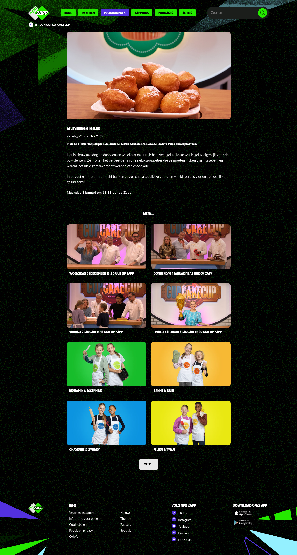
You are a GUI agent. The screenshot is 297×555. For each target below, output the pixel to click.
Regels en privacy (81, 530)
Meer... (148, 464)
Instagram (181, 519)
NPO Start (181, 539)
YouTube (180, 525)
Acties (187, 12)
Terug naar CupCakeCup (52, 25)
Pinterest (180, 532)
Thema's (126, 518)
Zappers (125, 524)
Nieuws (125, 512)
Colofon (74, 536)
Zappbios (142, 12)
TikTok (179, 512)
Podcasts (165, 12)
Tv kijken (88, 12)
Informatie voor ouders (84, 518)
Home (68, 12)
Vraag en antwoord (81, 512)
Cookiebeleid (78, 524)
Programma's (115, 12)
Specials (125, 530)
